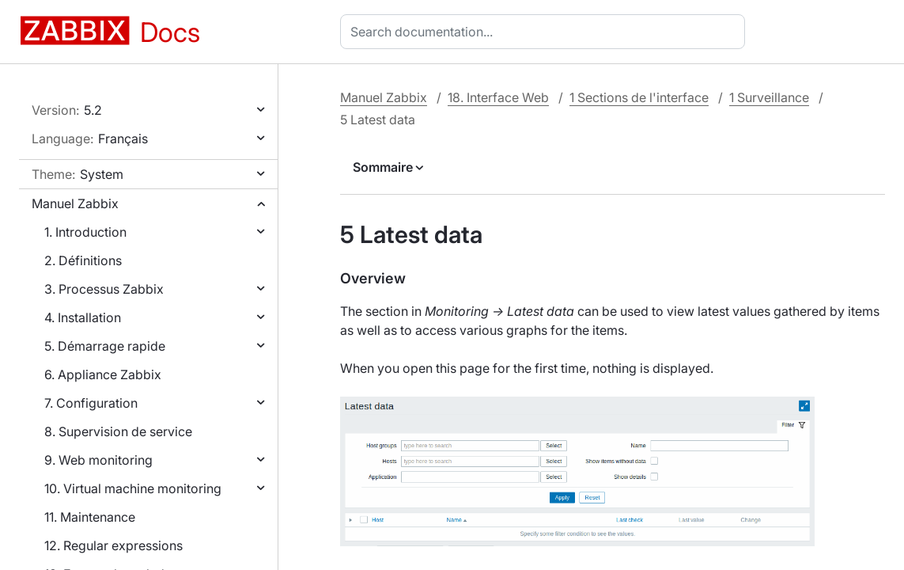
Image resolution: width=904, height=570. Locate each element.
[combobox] (545, 32)
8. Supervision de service (118, 431)
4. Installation (82, 317)
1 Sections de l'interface (639, 97)
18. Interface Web (498, 97)
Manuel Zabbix (75, 203)
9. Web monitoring (98, 460)
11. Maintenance (89, 517)
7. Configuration (91, 403)
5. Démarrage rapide (104, 346)
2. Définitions (83, 260)
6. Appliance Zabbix (102, 374)
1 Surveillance (769, 97)
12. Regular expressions (113, 545)
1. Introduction (85, 232)
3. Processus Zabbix (104, 289)
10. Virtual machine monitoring (132, 488)
